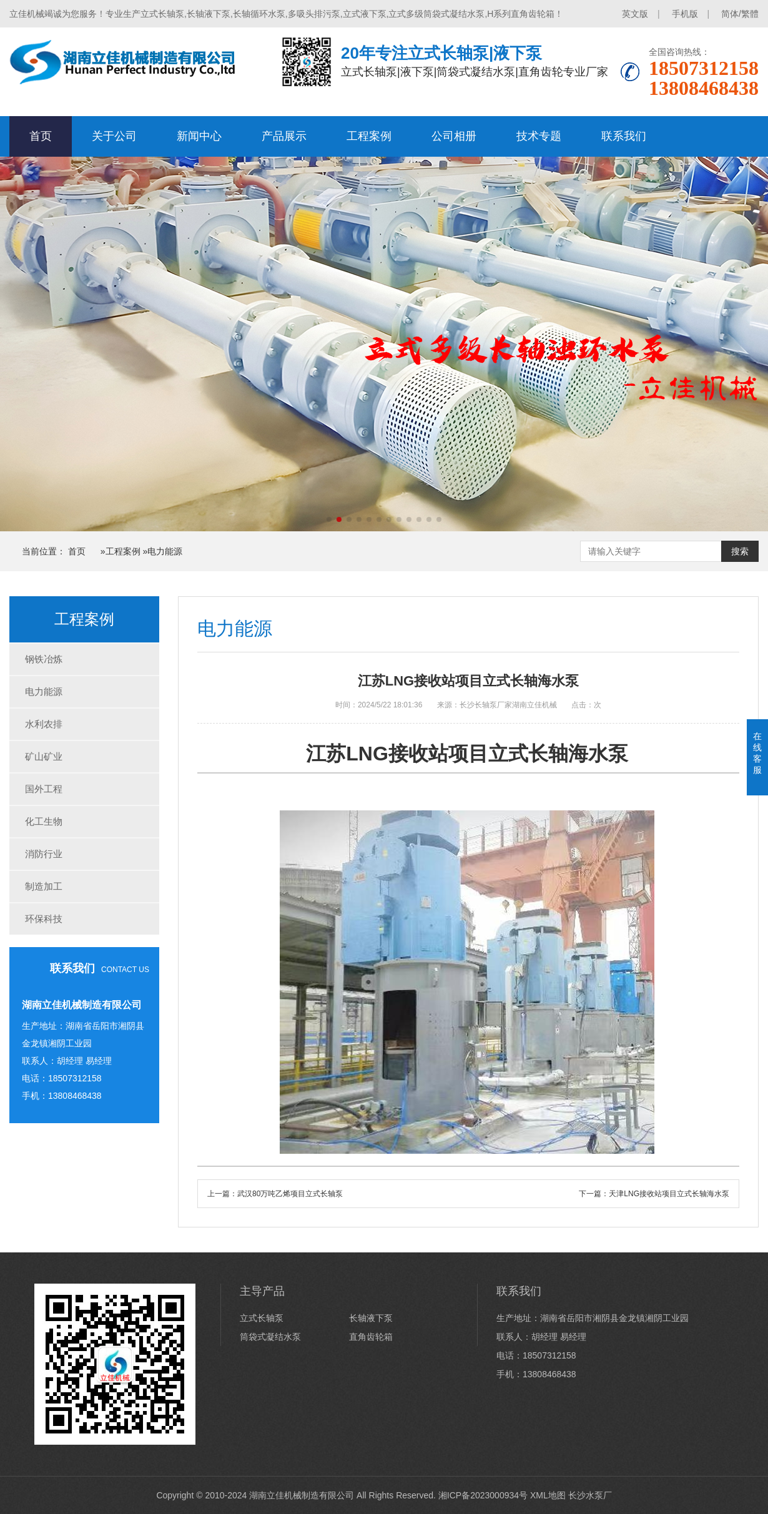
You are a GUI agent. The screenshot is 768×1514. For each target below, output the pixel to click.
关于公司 (114, 136)
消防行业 (43, 853)
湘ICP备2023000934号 (483, 1495)
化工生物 (43, 821)
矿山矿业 (43, 756)
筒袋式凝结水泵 (270, 1337)
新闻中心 (199, 136)
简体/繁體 (740, 14)
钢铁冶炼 (43, 659)
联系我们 (623, 136)
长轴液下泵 (371, 1318)
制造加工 (43, 886)
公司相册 (453, 136)
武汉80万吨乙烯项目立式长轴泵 (290, 1193)
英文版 (635, 14)
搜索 (740, 551)
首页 (40, 136)
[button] (329, 519)
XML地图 (548, 1495)
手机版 (685, 14)
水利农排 (43, 724)
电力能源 (164, 551)
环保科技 (43, 918)
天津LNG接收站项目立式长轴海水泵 (669, 1193)
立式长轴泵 (261, 1318)
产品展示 (284, 136)
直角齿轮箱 (371, 1337)
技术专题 (538, 136)
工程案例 (369, 136)
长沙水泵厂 (590, 1495)
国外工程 (43, 789)
